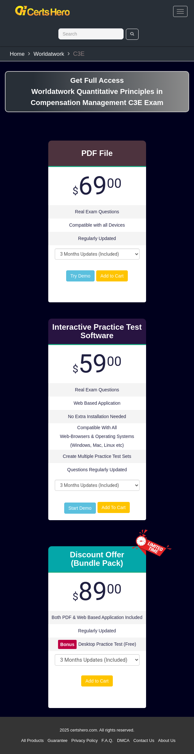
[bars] (180, 11)
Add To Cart (114, 507)
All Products (32, 740)
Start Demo (80, 508)
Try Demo (80, 276)
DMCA (123, 740)
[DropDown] (97, 254)
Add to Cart (112, 276)
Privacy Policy (84, 740)
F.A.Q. (107, 740)
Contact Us (143, 740)
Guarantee (57, 740)
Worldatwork (49, 54)
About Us (166, 740)
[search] (132, 34)
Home (17, 54)
